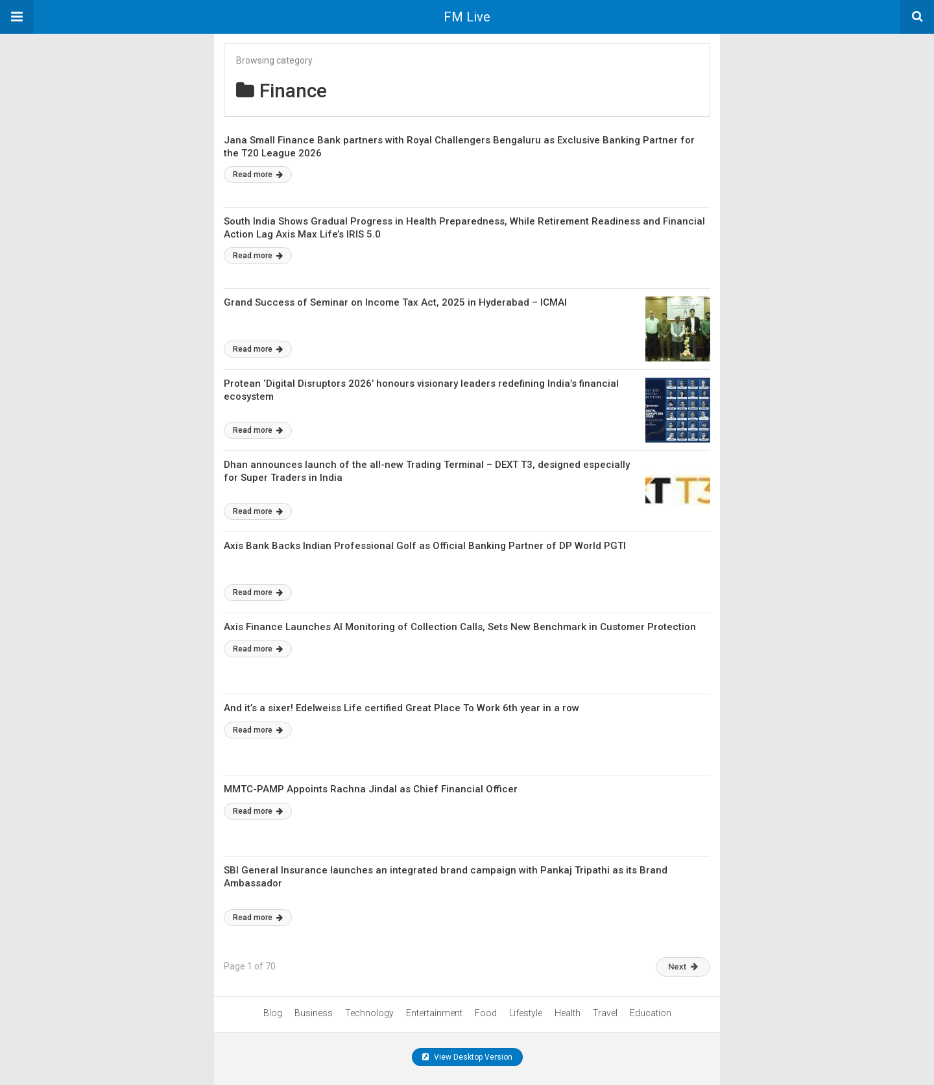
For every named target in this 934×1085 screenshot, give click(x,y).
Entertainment (434, 1013)
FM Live (467, 17)
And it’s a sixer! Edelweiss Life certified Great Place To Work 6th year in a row (401, 708)
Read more (258, 174)
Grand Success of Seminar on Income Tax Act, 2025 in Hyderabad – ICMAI (395, 302)
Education (650, 1013)
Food (486, 1013)
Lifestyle (525, 1013)
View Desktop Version (467, 1057)
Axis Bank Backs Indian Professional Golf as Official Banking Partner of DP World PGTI (425, 546)
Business (313, 1013)
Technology (369, 1013)
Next (683, 966)
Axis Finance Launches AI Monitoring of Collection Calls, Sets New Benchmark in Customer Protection (460, 627)
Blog (272, 1013)
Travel (605, 1013)
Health (568, 1013)
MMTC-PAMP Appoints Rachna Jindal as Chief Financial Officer (371, 789)
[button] (17, 17)
